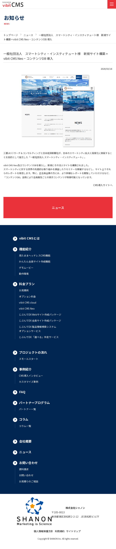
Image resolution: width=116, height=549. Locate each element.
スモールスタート (28, 359)
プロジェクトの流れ (33, 352)
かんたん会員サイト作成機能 (34, 261)
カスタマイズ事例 (28, 381)
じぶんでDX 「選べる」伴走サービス (39, 337)
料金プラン (27, 284)
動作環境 (24, 273)
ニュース (28, 35)
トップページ (10, 35)
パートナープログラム (34, 402)
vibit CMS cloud (27, 302)
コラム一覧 (25, 426)
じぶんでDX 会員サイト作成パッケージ (40, 320)
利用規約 (59, 531)
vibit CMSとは (29, 238)
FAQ (22, 392)
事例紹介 (25, 369)
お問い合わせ (28, 462)
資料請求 (24, 469)
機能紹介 (25, 249)
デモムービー (26, 267)
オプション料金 (27, 296)
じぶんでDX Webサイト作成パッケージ (40, 314)
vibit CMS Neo (27, 308)
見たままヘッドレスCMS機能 (34, 255)
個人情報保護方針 (43, 531)
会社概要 (25, 441)
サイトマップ (73, 531)
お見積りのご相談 (28, 481)
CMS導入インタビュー (31, 375)
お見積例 (24, 290)
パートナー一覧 (27, 409)
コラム (23, 419)
